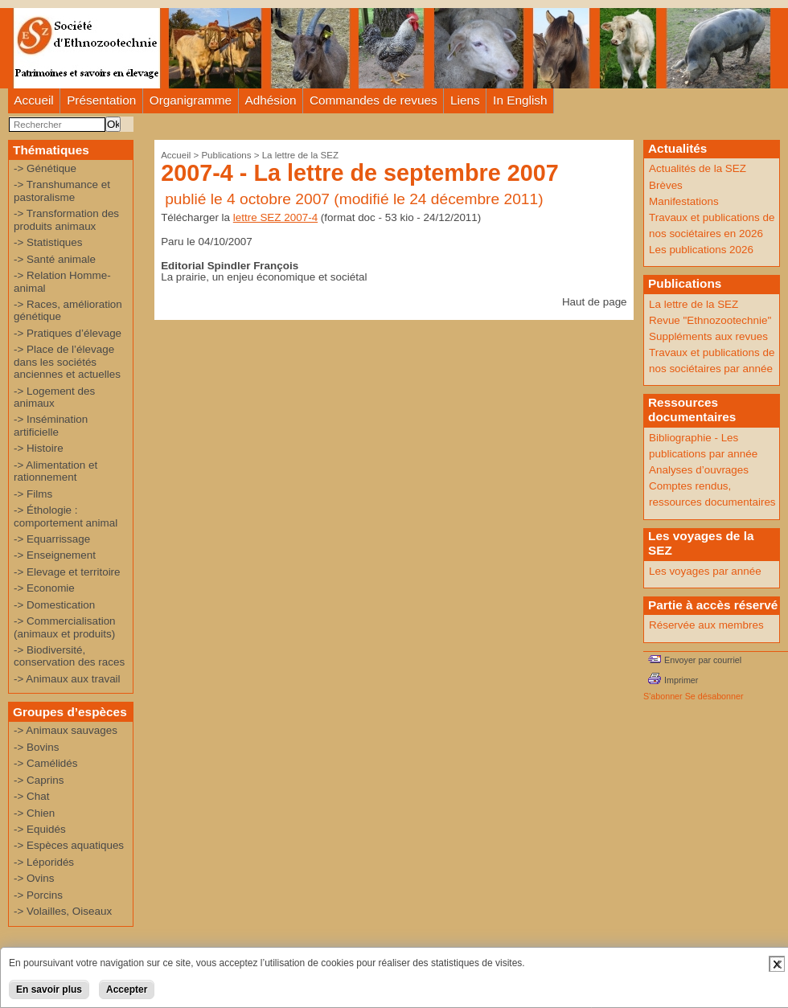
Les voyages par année (705, 571)
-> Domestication (54, 605)
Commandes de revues (373, 100)
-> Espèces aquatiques (69, 845)
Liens (465, 100)
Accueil (34, 100)
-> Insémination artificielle (51, 425)
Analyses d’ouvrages (699, 470)
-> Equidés (40, 829)
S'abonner (663, 696)
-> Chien (34, 813)
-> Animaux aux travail (67, 679)
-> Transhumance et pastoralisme (62, 190)
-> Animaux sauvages (65, 730)
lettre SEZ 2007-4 (275, 217)
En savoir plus (49, 989)
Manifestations (684, 201)
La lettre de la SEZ (300, 155)
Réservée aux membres (706, 625)
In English (520, 100)
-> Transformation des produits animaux (66, 219)
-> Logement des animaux (54, 397)
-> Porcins (38, 895)
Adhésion (271, 100)
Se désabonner (714, 696)
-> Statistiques (48, 242)
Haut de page (594, 302)
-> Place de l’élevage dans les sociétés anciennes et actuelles (67, 361)
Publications (226, 155)
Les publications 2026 (701, 250)
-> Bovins (36, 747)
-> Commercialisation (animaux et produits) (65, 627)
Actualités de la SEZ (697, 168)
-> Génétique (45, 168)
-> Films (33, 494)
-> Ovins (34, 878)
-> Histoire (39, 448)
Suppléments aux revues (708, 336)
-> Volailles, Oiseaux (63, 911)
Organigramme (191, 100)
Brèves (666, 185)
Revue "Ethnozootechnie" (710, 320)
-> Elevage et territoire (67, 572)
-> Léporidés (44, 862)
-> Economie (44, 588)
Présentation (101, 100)
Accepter (126, 989)
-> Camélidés (46, 763)
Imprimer (681, 680)
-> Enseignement (55, 555)
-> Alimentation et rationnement (55, 471)
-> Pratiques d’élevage (67, 333)
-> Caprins (39, 780)
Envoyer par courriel (702, 660)
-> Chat (31, 796)
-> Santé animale (55, 259)
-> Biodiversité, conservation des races (69, 656)
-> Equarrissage (52, 539)
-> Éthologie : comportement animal (65, 516)
